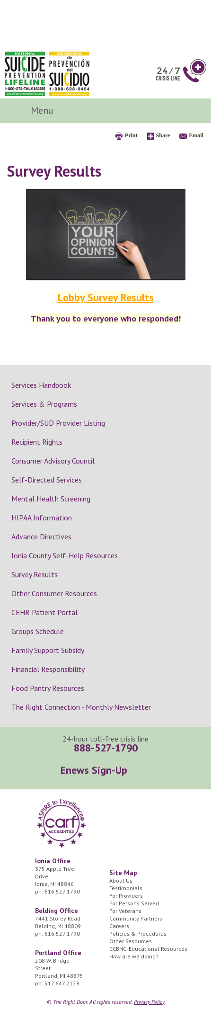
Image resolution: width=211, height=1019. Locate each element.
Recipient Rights (36, 442)
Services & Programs (44, 404)
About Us (120, 880)
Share (163, 135)
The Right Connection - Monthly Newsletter (81, 707)
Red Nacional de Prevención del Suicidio (69, 74)
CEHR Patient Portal (44, 612)
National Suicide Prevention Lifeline (25, 74)
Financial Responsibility (48, 669)
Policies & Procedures (138, 933)
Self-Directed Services (46, 479)
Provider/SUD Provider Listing (58, 423)
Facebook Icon (165, 110)
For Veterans (125, 910)
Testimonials (125, 888)
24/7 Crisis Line (181, 70)
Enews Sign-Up (94, 770)
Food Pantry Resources (47, 688)
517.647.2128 (61, 983)
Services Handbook (41, 385)
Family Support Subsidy (47, 650)
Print (131, 135)
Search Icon (190, 111)
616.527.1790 (62, 891)
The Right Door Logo (70, 25)
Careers (119, 926)
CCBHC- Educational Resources (148, 948)
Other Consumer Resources (54, 593)
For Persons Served (134, 903)
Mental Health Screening (50, 498)
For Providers (126, 895)
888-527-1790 (106, 747)
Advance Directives (41, 536)
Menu (43, 110)
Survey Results (34, 574)
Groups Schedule (37, 631)
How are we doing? (133, 956)
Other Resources (130, 941)
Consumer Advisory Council (53, 460)
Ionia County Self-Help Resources (64, 555)
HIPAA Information (41, 517)
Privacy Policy (149, 1001)
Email (196, 135)
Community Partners (135, 918)
